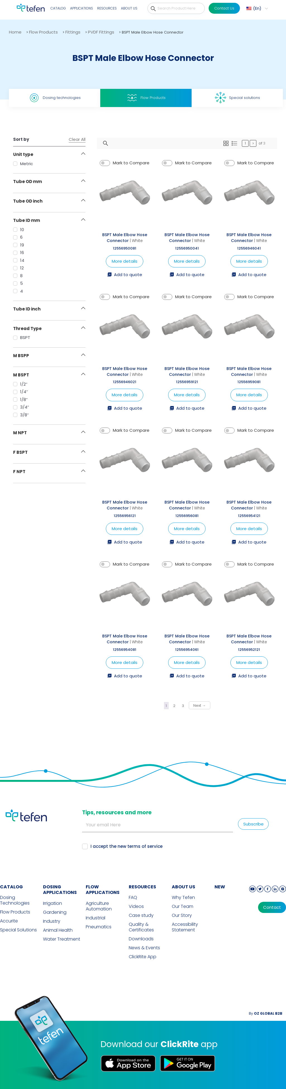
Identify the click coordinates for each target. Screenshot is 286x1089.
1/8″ (20, 399)
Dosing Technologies (15, 900)
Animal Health (58, 930)
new (219, 887)
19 (18, 245)
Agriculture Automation (99, 906)
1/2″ (20, 384)
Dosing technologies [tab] (54, 98)
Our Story (182, 915)
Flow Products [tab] (146, 98)
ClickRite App (142, 957)
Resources (107, 8)
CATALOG (11, 887)
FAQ (133, 897)
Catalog (58, 8)
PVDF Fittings (101, 32)
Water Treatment (61, 939)
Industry (51, 921)
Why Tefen (183, 897)
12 (18, 268)
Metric (23, 164)
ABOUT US (183, 887)
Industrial (95, 918)
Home (15, 32)
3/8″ (21, 415)
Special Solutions (18, 930)
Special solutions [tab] (237, 97)
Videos (136, 906)
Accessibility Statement (185, 927)
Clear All (77, 139)
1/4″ (20, 392)
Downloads (141, 939)
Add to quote (124, 274)
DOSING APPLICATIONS (60, 890)
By (265, 1013)
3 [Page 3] (183, 705)
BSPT (21, 337)
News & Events (144, 948)
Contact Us (224, 8)
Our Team (182, 906)
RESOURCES (142, 887)
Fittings (72, 32)
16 (18, 252)
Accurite (9, 921)
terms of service (145, 846)
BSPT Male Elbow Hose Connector (124, 237)
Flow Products (43, 32)
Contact (272, 907)
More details (124, 261)
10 (18, 229)
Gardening (54, 912)
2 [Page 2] (174, 705)
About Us (129, 8)
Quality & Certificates (141, 927)
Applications (81, 8)
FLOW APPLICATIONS (103, 890)
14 (18, 260)
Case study (141, 915)
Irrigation (52, 903)
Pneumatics (98, 927)
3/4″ (21, 407)
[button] (256, 8)
